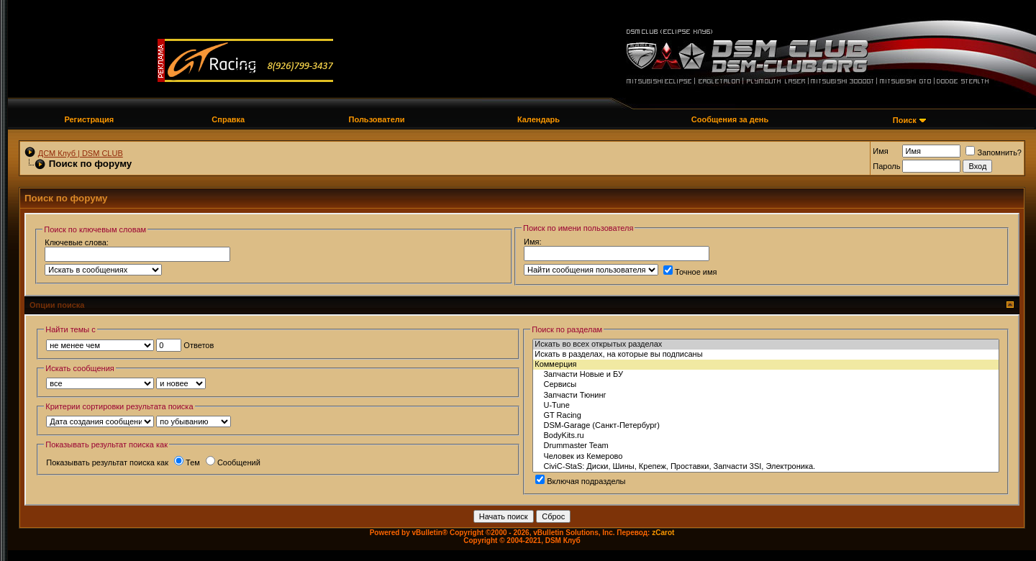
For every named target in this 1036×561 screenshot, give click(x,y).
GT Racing (766, 416)
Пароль (886, 166)
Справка (228, 119)
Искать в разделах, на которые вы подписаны (766, 355)
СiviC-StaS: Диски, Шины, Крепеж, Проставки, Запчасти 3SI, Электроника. (766, 467)
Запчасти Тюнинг (766, 396)
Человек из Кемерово (766, 457)
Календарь (538, 119)
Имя (880, 151)
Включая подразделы (580, 481)
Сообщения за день (729, 119)
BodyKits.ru (766, 436)
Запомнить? (993, 152)
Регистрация (89, 119)
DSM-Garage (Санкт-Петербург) (766, 426)
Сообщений (233, 462)
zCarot (663, 533)
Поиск (905, 120)
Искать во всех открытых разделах (766, 344)
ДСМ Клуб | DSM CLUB (80, 153)
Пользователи (377, 119)
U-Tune (766, 406)
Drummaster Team (766, 446)
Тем (187, 462)
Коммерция (766, 365)
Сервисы (766, 385)
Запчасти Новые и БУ (766, 375)
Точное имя (690, 272)
